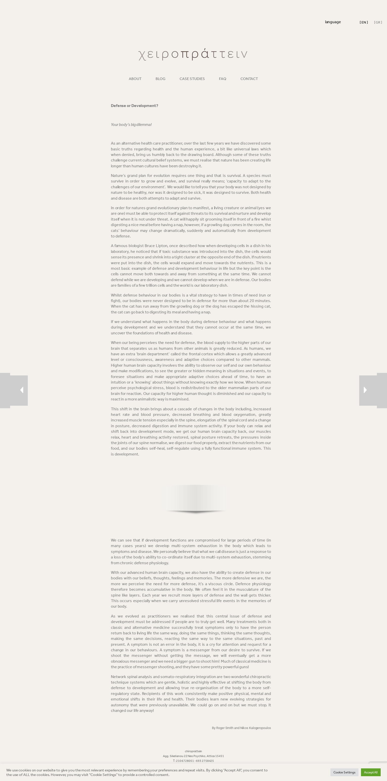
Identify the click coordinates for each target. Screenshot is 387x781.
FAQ (222, 78)
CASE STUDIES (192, 78)
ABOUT (135, 78)
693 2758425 (205, 761)
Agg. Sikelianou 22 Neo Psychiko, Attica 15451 (193, 756)
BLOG (160, 78)
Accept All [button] (371, 772)
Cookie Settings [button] (344, 772)
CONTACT (249, 78)
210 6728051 (185, 761)
